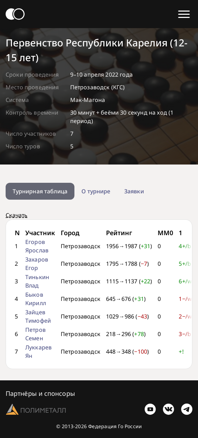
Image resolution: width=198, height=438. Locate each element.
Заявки (134, 191)
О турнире (95, 191)
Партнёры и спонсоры (40, 393)
